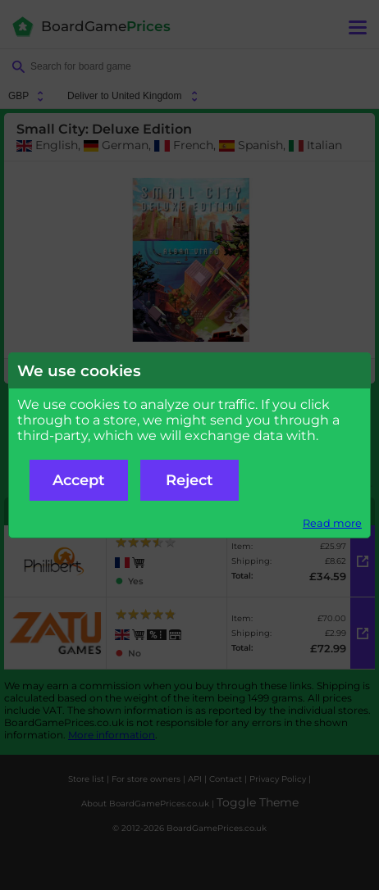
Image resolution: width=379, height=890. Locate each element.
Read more (332, 523)
